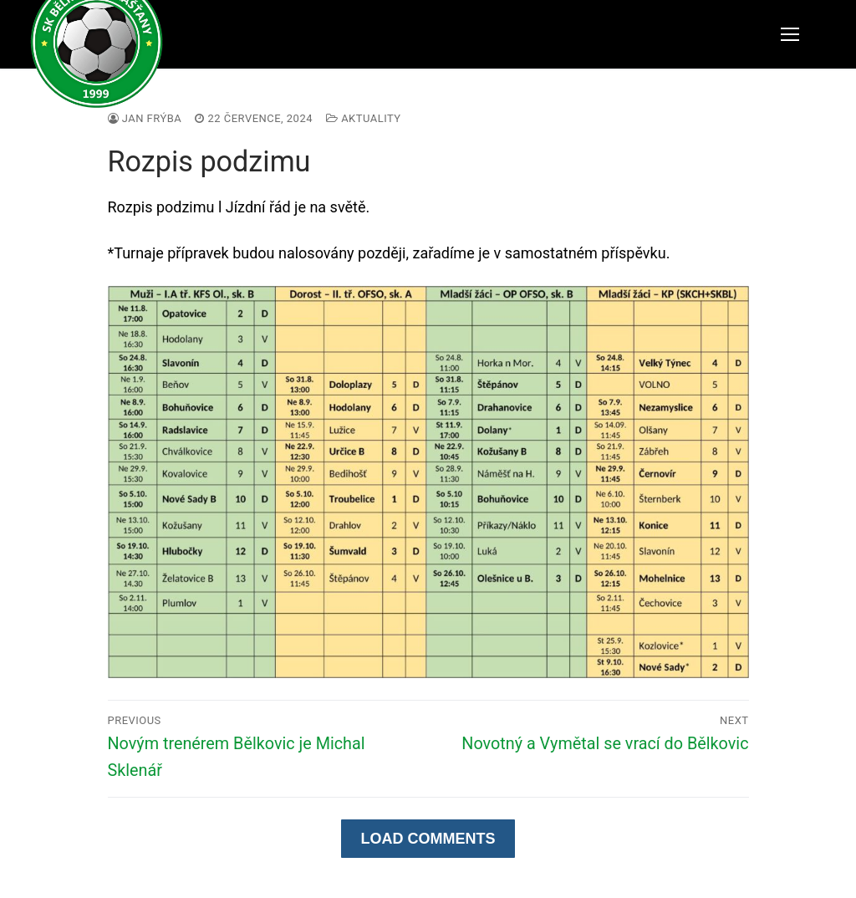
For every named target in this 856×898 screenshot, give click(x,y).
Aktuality (363, 118)
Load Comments (428, 838)
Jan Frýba (145, 118)
